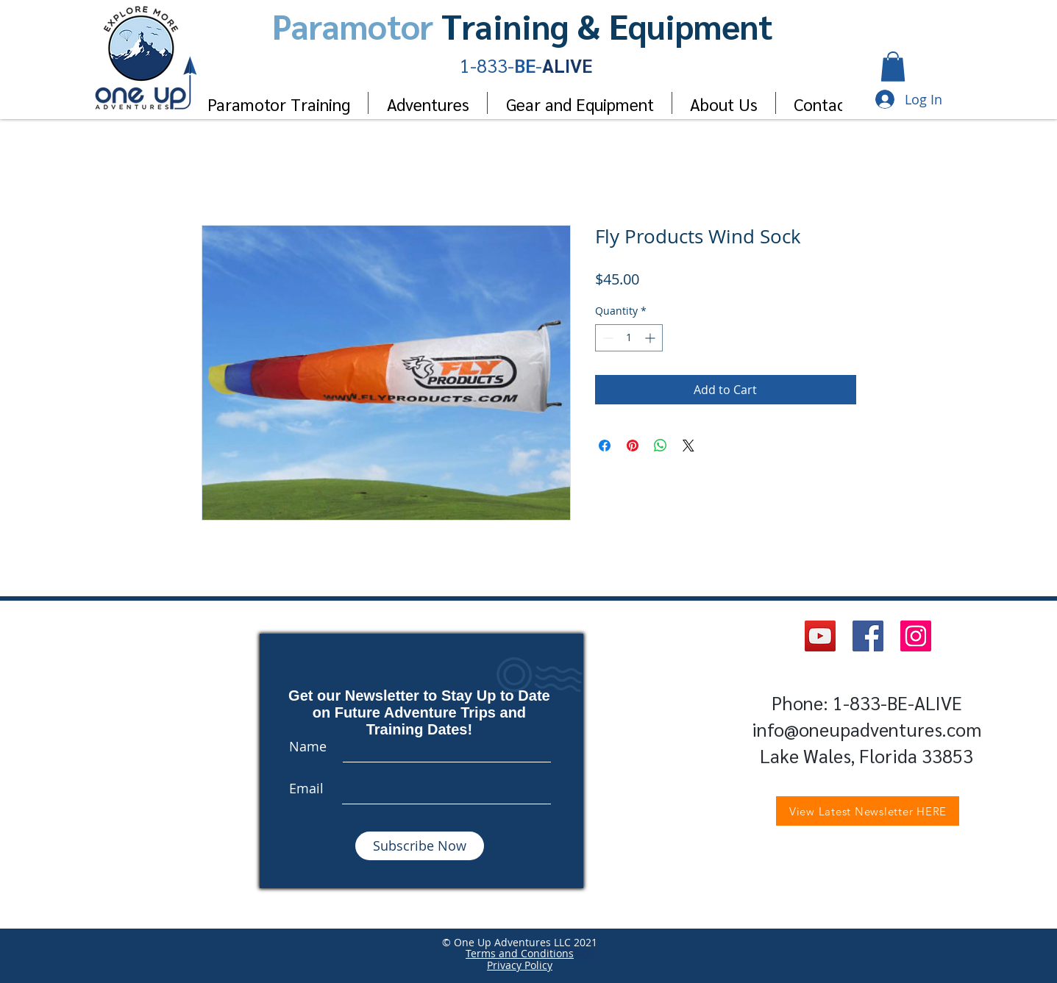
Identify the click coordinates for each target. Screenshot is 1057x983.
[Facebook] (868, 636)
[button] (892, 66)
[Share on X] (688, 445)
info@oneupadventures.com (866, 729)
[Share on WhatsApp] (660, 445)
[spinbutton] (629, 338)
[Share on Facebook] (604, 445)
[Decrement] (606, 338)
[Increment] (651, 338)
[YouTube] (820, 636)
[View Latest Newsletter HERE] (867, 811)
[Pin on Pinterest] (632, 445)
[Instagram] (915, 636)
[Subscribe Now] (419, 846)
